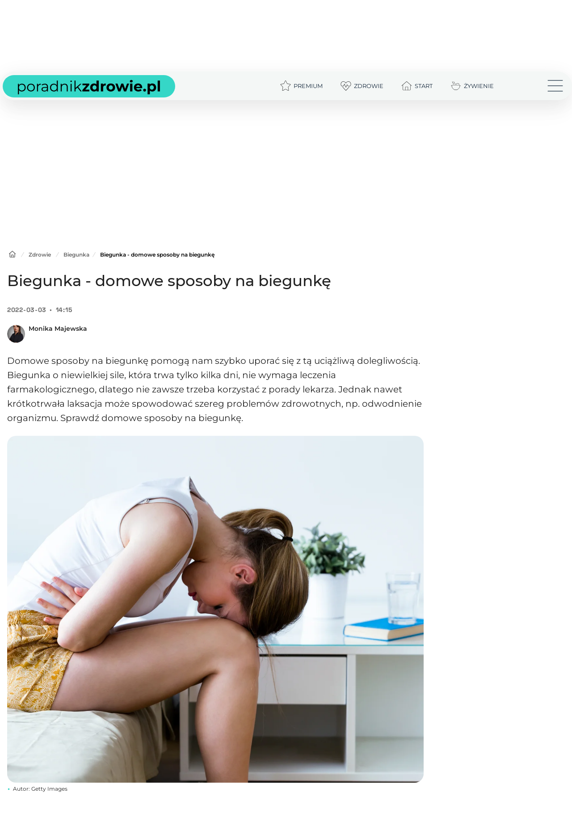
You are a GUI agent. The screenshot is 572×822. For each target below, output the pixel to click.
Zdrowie (40, 254)
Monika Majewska (58, 329)
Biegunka (76, 254)
